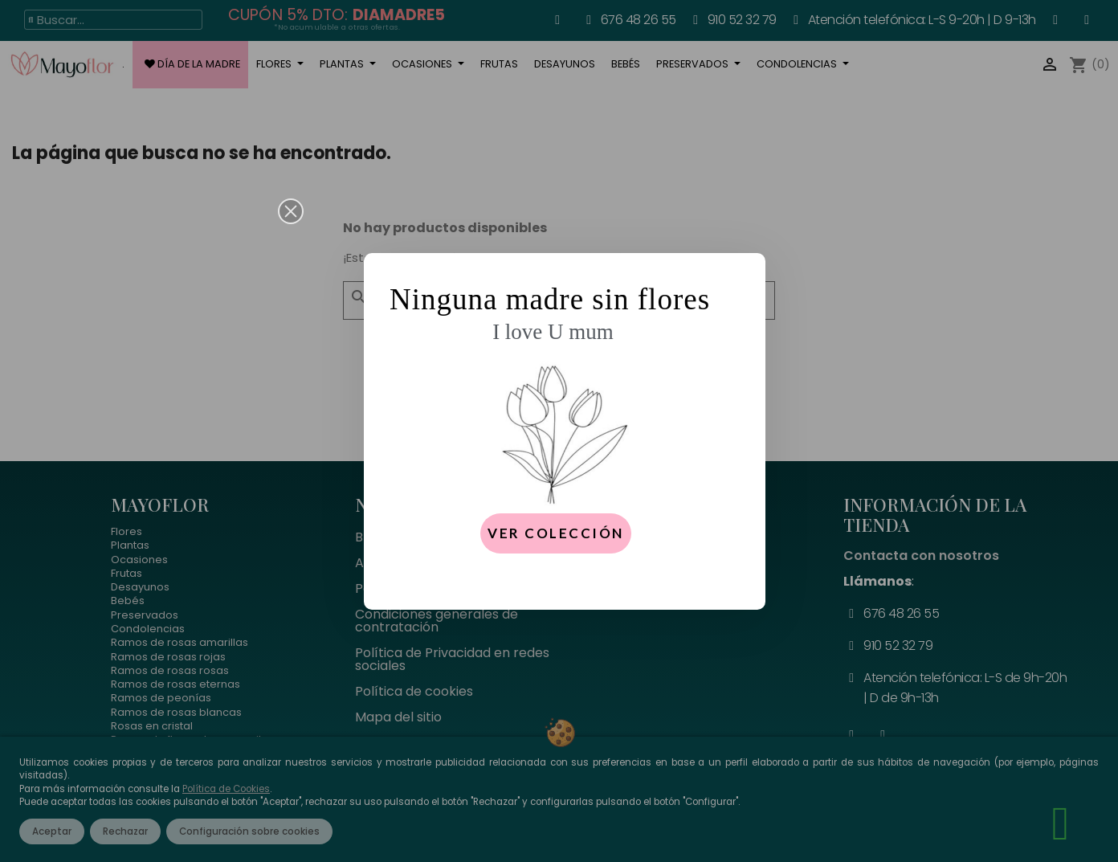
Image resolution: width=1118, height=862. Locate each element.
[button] (291, 211)
